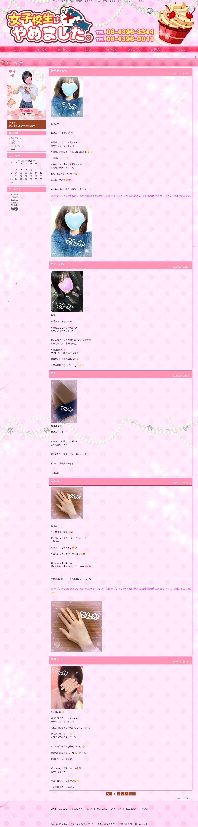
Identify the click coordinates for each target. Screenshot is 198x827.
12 (26, 173)
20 (31, 176)
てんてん (15, 141)
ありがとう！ (17, 138)
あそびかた (116, 809)
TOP (52, 809)
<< (19, 161)
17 (16, 176)
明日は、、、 (17, 143)
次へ (132, 794)
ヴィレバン (58, 264)
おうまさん (16, 146)
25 (21, 179)
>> (34, 161)
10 (16, 173)
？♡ (13, 148)
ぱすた (55, 480)
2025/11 (14, 207)
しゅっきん (63, 809)
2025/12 (14, 205)
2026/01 (14, 202)
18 (21, 176)
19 (26, 176)
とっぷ (17, 49)
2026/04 (14, 194)
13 (31, 173)
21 (36, 176)
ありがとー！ (59, 659)
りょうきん (102, 809)
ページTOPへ (184, 798)
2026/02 (14, 200)
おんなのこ (77, 809)
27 (31, 179)
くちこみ (144, 809)
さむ (53, 373)
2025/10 (14, 210)
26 (26, 179)
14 (36, 173)
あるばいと (131, 809)
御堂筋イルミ (59, 70)
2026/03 (14, 197)
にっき (90, 809)
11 (21, 173)
